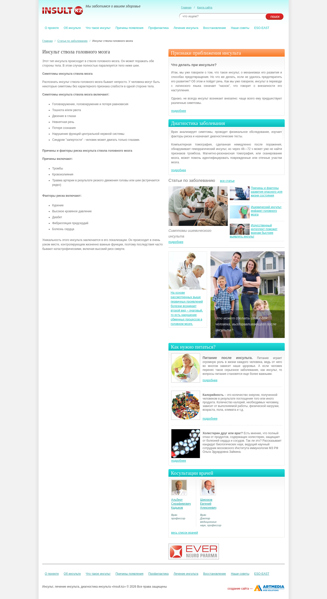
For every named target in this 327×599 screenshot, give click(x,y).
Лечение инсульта (186, 28)
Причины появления (129, 28)
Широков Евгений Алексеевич (208, 503)
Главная (186, 7)
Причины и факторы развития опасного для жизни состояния (266, 191)
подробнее (178, 111)
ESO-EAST (261, 28)
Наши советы (240, 28)
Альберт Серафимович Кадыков (181, 503)
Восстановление (214, 28)
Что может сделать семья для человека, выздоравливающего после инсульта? (245, 324)
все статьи (227, 181)
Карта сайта (204, 7)
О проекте (52, 28)
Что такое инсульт (98, 28)
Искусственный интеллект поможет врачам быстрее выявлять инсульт (254, 231)
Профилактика (158, 28)
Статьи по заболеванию (72, 40)
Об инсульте (72, 28)
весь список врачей (184, 532)
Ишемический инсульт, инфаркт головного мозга (266, 210)
